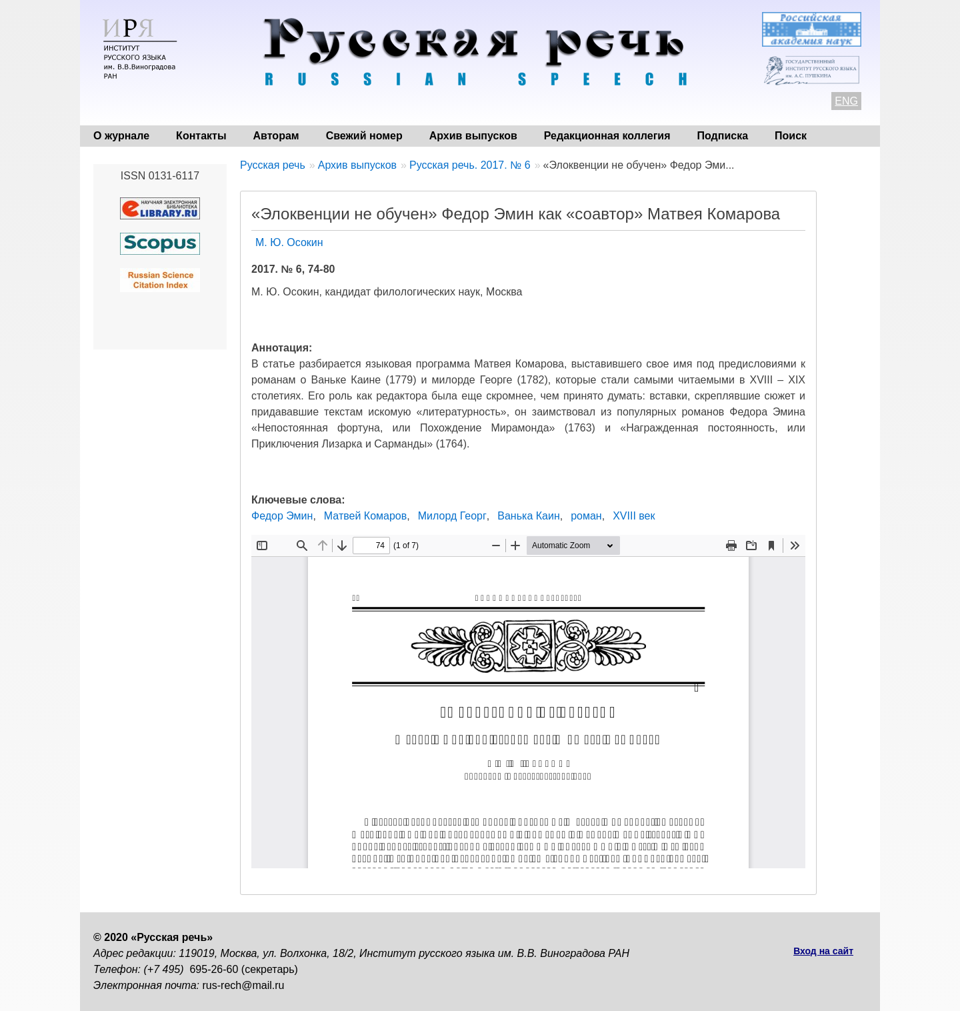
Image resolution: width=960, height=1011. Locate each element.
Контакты (201, 135)
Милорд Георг (452, 516)
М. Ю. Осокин (289, 242)
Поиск (791, 135)
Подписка (723, 135)
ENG (846, 101)
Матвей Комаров (365, 516)
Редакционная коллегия (607, 135)
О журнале (121, 135)
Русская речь (272, 165)
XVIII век (634, 516)
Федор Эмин (282, 516)
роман (586, 516)
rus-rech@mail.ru (244, 985)
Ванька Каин (528, 516)
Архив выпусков (473, 135)
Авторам (276, 135)
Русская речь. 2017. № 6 (470, 165)
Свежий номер (364, 135)
